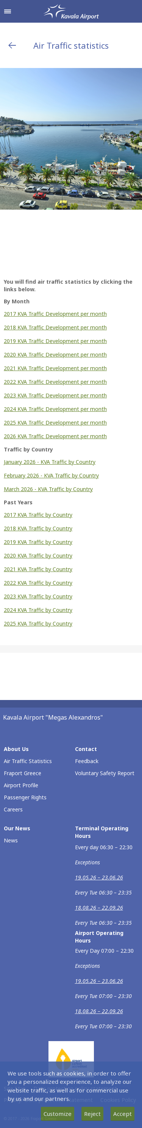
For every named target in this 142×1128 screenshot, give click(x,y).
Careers (13, 809)
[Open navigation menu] (7, 11)
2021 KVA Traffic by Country (38, 569)
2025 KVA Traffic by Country (38, 623)
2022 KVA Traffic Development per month (55, 381)
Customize (58, 1113)
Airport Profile (21, 785)
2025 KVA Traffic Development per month (55, 422)
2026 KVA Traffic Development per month (55, 436)
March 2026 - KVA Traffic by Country (48, 489)
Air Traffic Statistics (28, 761)
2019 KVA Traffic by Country (38, 541)
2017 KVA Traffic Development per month (55, 313)
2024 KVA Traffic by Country (38, 609)
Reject (92, 1113)
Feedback (86, 761)
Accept (122, 1113)
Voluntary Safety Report (104, 773)
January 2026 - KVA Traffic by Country (49, 461)
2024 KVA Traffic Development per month (55, 409)
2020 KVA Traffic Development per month (55, 354)
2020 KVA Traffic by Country (38, 555)
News (11, 840)
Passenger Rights (25, 797)
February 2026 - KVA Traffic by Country (51, 475)
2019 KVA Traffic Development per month (55, 341)
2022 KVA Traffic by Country (38, 582)
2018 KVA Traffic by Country (38, 528)
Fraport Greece (22, 773)
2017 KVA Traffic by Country (38, 514)
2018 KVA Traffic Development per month (55, 327)
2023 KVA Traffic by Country (38, 596)
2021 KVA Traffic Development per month (55, 368)
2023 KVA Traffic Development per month (55, 395)
